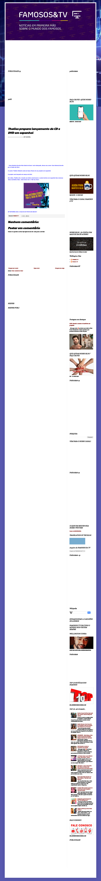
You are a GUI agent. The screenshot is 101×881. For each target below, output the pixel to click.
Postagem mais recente (13, 268)
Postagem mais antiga (59, 268)
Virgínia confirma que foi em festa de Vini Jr (84, 809)
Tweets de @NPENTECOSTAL (75, 531)
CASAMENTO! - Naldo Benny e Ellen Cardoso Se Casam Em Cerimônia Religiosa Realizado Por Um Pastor (84, 737)
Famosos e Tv (75, 261)
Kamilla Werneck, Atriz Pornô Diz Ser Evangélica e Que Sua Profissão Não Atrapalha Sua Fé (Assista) (84, 725)
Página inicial (36, 268)
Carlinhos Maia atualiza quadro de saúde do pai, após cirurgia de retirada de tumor (84, 789)
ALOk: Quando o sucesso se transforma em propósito (83, 747)
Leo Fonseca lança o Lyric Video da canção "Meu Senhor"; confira (84, 756)
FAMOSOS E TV (75, 259)
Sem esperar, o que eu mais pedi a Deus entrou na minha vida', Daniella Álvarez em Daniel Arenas (84, 767)
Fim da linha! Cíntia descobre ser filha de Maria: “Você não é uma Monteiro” (84, 778)
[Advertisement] (36, 85)
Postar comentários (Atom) (17, 271)
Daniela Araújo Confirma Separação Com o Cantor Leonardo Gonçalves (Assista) (85, 714)
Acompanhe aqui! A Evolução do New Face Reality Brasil (84, 799)
